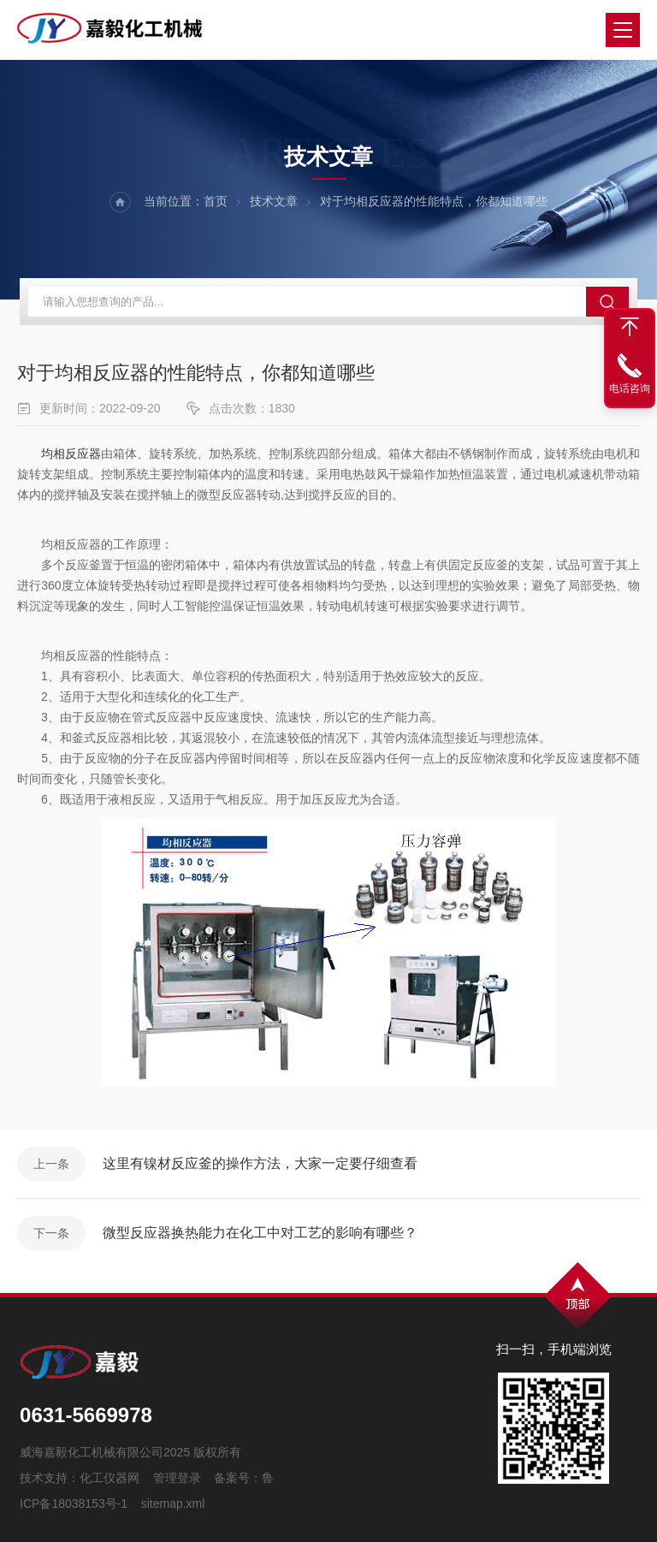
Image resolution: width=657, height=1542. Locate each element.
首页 (216, 201)
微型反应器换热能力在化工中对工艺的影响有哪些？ (260, 1232)
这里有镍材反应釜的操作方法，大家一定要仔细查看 (260, 1163)
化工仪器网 (109, 1478)
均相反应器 (71, 453)
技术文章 (274, 201)
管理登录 (177, 1478)
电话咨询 (629, 388)
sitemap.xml (173, 1503)
